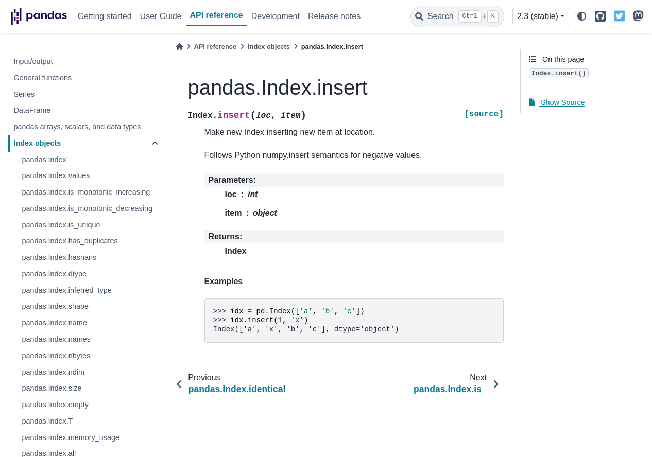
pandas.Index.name (54, 323)
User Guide (161, 16)
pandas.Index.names (56, 339)
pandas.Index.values (56, 175)
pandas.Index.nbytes (56, 355)
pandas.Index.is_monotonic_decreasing (87, 208)
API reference (216, 15)
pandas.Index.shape (55, 306)
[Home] (179, 46)
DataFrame (31, 110)
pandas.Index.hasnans (59, 257)
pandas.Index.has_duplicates (69, 241)
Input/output (33, 61)
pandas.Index (44, 159)
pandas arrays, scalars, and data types (77, 126)
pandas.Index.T (47, 421)
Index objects (37, 143)
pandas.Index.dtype (54, 274)
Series (24, 94)
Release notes (334, 16)
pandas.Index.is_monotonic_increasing (86, 192)
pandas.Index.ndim (53, 372)
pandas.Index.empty (55, 404)
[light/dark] (582, 16)
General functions (42, 78)
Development (275, 16)
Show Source (557, 102)
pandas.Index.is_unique (61, 225)
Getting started (105, 16)
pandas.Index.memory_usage (70, 437)
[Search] (457, 16)
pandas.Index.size (51, 388)
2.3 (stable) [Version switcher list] (537, 16)
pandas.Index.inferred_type (66, 290)
